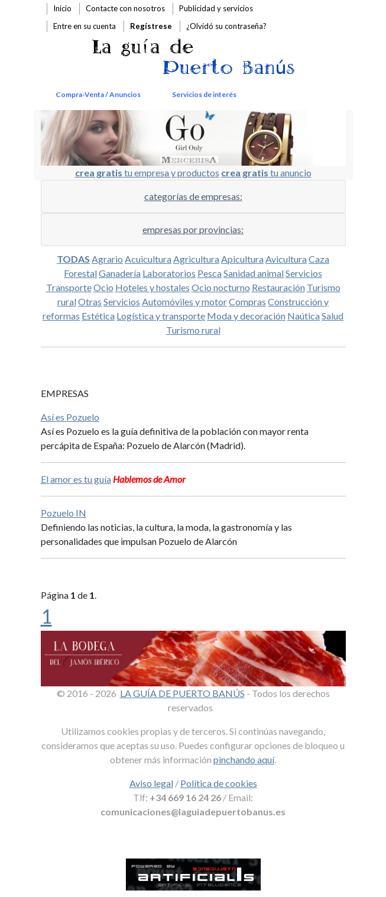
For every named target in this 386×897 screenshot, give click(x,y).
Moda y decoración (246, 315)
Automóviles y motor (184, 301)
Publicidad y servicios (216, 8)
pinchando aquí (243, 759)
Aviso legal (151, 783)
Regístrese (151, 26)
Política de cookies (218, 783)
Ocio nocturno (221, 287)
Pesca (209, 273)
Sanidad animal (253, 273)
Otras (90, 301)
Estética (98, 315)
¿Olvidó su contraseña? (226, 26)
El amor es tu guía (76, 479)
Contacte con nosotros (125, 8)
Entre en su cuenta (84, 26)
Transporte (69, 287)
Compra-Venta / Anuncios (98, 94)
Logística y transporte (160, 315)
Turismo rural (193, 329)
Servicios (304, 273)
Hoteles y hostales (152, 287)
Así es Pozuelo (70, 416)
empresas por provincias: (193, 229)
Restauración (278, 287)
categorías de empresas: (193, 196)
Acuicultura (148, 258)
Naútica (303, 315)
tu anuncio (266, 172)
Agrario (107, 258)
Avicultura (286, 258)
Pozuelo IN (63, 512)
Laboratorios (169, 273)
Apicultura (242, 258)
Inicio (62, 8)
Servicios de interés (204, 94)
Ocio (103, 287)
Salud (332, 315)
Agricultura (196, 258)
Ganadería (120, 273)
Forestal (80, 273)
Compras (247, 301)
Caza (319, 258)
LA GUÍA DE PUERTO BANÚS (182, 693)
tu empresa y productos (147, 172)
